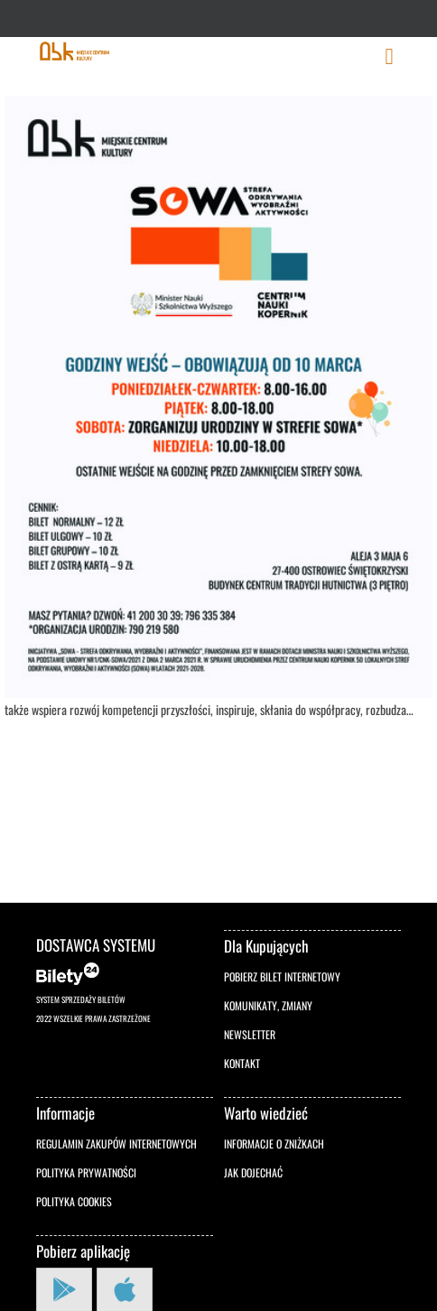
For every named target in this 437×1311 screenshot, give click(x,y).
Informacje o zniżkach (274, 1143)
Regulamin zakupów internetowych (116, 1143)
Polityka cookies (74, 1201)
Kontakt (242, 1063)
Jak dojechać (253, 1172)
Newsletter (249, 1034)
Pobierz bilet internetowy (282, 976)
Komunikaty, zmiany (268, 1005)
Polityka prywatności (86, 1172)
